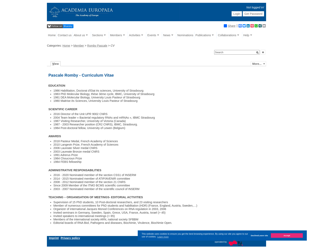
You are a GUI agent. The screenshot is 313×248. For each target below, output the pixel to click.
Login (236, 13)
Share (229, 25)
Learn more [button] (162, 237)
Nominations (185, 35)
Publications (203, 35)
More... (256, 63)
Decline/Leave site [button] (259, 235)
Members (116, 35)
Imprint (54, 238)
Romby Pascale (97, 45)
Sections (97, 35)
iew (55, 63)
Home (52, 35)
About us (79, 35)
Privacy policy (70, 238)
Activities (134, 35)
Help (246, 35)
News (166, 35)
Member (78, 45)
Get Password (253, 13)
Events (151, 35)
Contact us (65, 35)
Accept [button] (286, 235)
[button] (257, 52)
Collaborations (227, 35)
